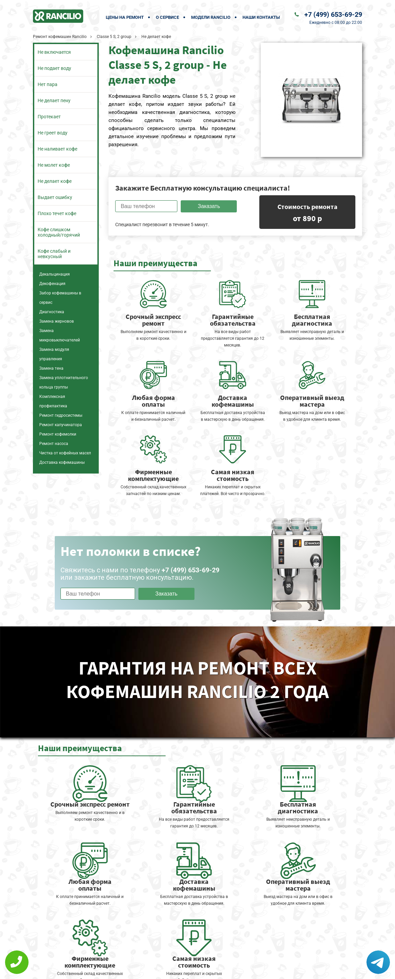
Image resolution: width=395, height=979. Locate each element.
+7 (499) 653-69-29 (333, 14)
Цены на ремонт (125, 17)
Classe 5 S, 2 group (114, 36)
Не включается (54, 52)
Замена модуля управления (54, 354)
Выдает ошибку (55, 197)
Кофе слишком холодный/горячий (59, 232)
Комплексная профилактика (53, 401)
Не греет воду (53, 132)
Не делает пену (54, 100)
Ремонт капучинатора (60, 424)
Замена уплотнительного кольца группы (63, 382)
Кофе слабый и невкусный (54, 253)
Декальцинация (54, 274)
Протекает (49, 116)
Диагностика (51, 312)
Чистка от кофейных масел (65, 453)
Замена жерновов (56, 321)
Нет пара (47, 84)
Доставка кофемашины (62, 462)
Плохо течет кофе (57, 213)
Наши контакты (261, 17)
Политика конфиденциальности (150, 969)
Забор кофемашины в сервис (60, 298)
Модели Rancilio (210, 17)
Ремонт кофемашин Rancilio (60, 36)
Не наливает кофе (57, 149)
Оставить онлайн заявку (217, 954)
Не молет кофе (54, 165)
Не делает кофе (55, 181)
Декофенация (52, 283)
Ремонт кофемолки (57, 434)
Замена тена (51, 368)
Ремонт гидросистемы (60, 415)
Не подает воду (54, 68)
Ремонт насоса (53, 443)
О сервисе (167, 17)
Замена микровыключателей (59, 335)
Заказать (209, 206)
